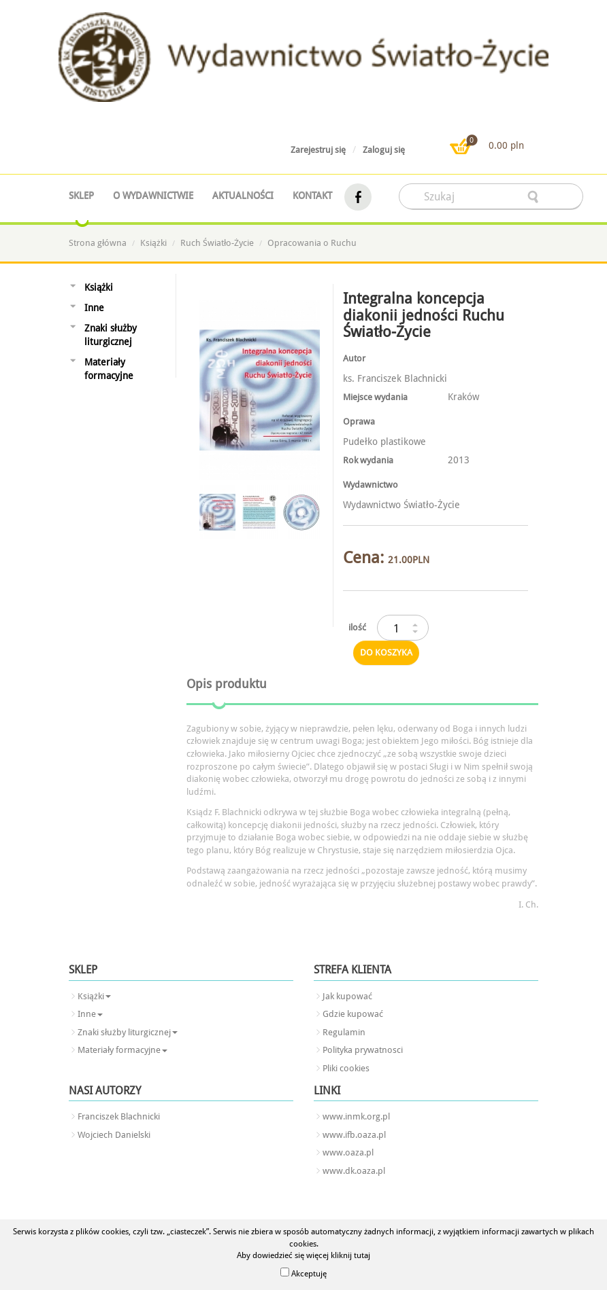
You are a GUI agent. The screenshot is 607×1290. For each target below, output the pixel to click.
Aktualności (243, 195)
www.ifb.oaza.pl (354, 1135)
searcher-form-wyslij (534, 197)
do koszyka (386, 652)
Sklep (81, 195)
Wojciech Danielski (114, 1135)
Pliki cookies (346, 1068)
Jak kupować (347, 996)
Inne (94, 307)
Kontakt (312, 195)
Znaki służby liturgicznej (110, 335)
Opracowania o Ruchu (312, 243)
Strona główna (98, 243)
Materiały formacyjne (108, 369)
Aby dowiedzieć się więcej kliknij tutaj (303, 1255)
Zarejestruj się (318, 150)
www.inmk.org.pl (356, 1116)
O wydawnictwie (153, 195)
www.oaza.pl (348, 1152)
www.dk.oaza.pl (354, 1171)
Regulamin (344, 1032)
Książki (153, 243)
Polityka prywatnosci (363, 1050)
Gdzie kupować (353, 1014)
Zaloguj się (384, 150)
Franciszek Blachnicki (119, 1116)
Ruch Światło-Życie (217, 243)
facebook (358, 197)
